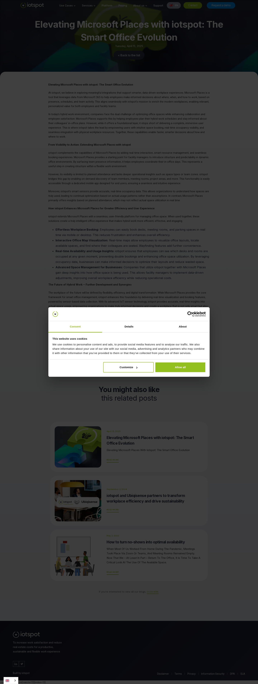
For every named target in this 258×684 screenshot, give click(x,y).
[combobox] (11, 680)
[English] (11, 680)
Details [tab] (129, 326)
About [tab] (183, 326)
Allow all (180, 367)
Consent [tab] (75, 326)
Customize (129, 367)
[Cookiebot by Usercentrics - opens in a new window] (190, 314)
